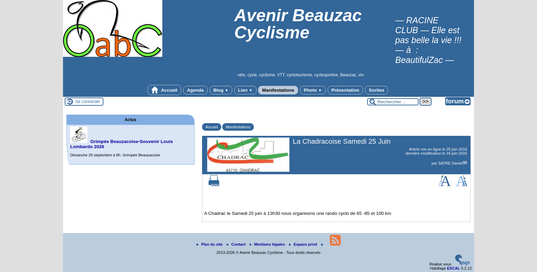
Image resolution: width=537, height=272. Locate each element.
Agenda (195, 90)
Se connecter (87, 101)
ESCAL (453, 268)
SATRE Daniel (450, 163)
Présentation (345, 90)
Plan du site (210, 244)
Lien (245, 90)
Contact (236, 244)
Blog (221, 90)
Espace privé (303, 244)
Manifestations (278, 90)
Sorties (377, 90)
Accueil (164, 90)
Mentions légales (267, 244)
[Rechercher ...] (393, 101)
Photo (313, 90)
